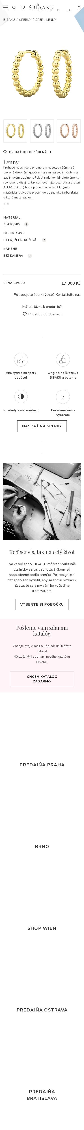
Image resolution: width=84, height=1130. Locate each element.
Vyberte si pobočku (42, 604)
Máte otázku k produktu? (42, 306)
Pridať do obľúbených (30, 152)
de (59, 10)
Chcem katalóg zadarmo (42, 679)
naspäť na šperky (42, 426)
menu (7, 7)
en (50, 10)
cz (40, 10)
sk (69, 10)
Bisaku (9, 20)
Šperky (25, 20)
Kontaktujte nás (68, 294)
